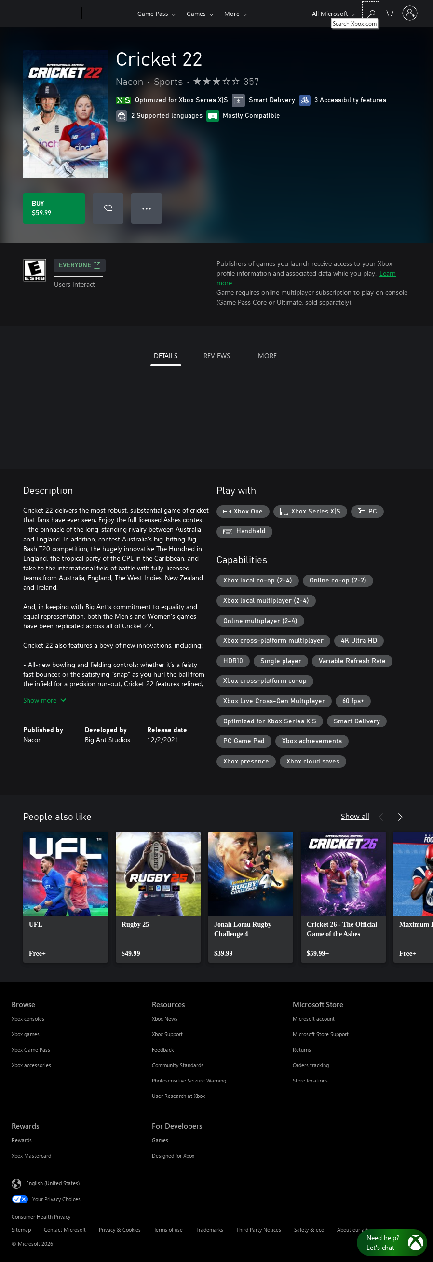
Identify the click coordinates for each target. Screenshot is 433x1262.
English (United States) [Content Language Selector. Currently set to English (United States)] (53, 1182)
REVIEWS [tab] (216, 355)
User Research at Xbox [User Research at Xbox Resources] (178, 1096)
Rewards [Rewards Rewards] (22, 1140)
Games (196, 13)
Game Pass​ (152, 13)
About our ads (353, 1229)
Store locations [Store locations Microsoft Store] (310, 1080)
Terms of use (168, 1229)
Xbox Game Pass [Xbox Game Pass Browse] (31, 1049)
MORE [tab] (267, 355)
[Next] (400, 817)
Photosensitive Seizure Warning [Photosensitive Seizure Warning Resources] (189, 1080)
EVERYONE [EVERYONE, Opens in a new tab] (80, 265)
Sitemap (21, 1229)
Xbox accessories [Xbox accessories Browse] (31, 1065)
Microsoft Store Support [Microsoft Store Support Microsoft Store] (321, 1034)
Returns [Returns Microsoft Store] (302, 1049)
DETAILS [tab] (165, 355)
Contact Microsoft (65, 1229)
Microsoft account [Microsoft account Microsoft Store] (314, 1018)
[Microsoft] (45, 13)
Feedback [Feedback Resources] (163, 1049)
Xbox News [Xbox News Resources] (164, 1018)
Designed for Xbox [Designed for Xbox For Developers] (173, 1155)
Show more (44, 700)
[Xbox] (108, 13)
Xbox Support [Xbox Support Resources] (167, 1034)
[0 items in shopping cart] (389, 12)
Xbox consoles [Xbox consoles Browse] (28, 1018)
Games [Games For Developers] (160, 1140)
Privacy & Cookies (120, 1229)
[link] (65, 897)
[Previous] (381, 817)
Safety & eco (309, 1229)
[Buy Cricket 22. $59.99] (54, 208)
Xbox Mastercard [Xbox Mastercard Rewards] (31, 1155)
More (232, 13)
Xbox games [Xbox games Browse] (26, 1034)
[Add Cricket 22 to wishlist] (108, 208)
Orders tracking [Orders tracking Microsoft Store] (311, 1065)
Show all (355, 816)
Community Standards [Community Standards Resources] (177, 1065)
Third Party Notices (258, 1229)
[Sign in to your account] (409, 13)
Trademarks (209, 1229)
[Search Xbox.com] (370, 12)
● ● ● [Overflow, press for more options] (146, 208)
